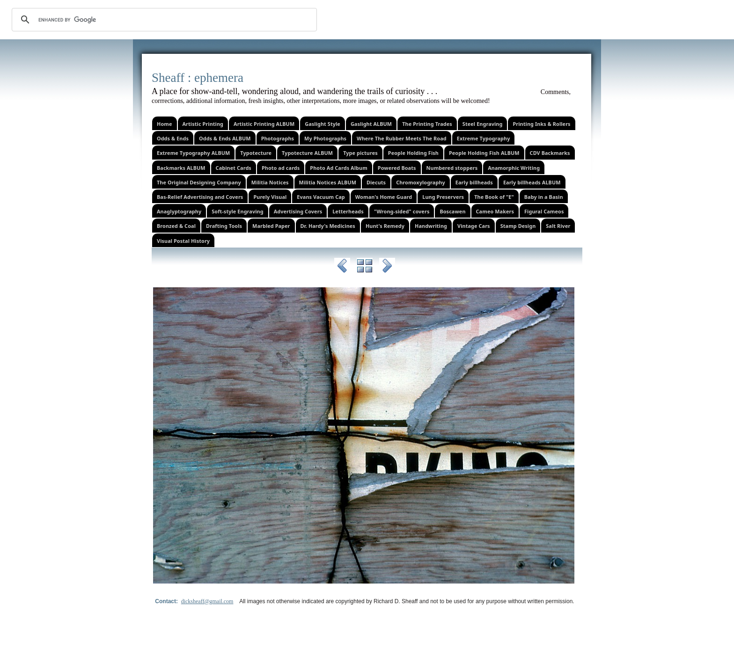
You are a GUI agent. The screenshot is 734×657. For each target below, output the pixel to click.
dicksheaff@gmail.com (207, 601)
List (364, 267)
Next (387, 267)
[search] (162, 19)
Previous (342, 267)
